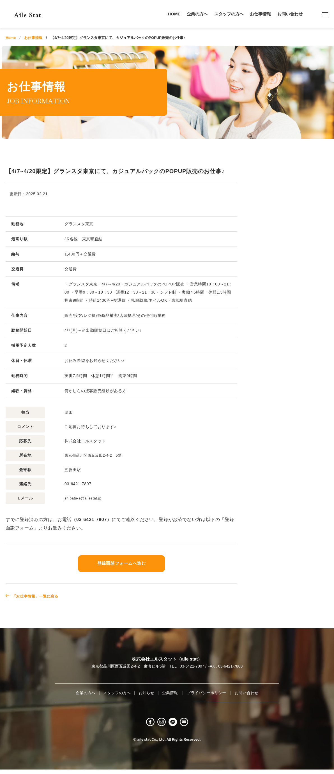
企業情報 (170, 692)
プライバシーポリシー (207, 692)
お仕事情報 (260, 13)
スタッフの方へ (229, 13)
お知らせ (146, 692)
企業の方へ (197, 13)
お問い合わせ (290, 13)
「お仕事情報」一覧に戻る (41, 595)
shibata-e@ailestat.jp (85, 498)
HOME (174, 13)
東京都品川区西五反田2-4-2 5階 (95, 455)
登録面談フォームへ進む (121, 563)
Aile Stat (37, 13)
